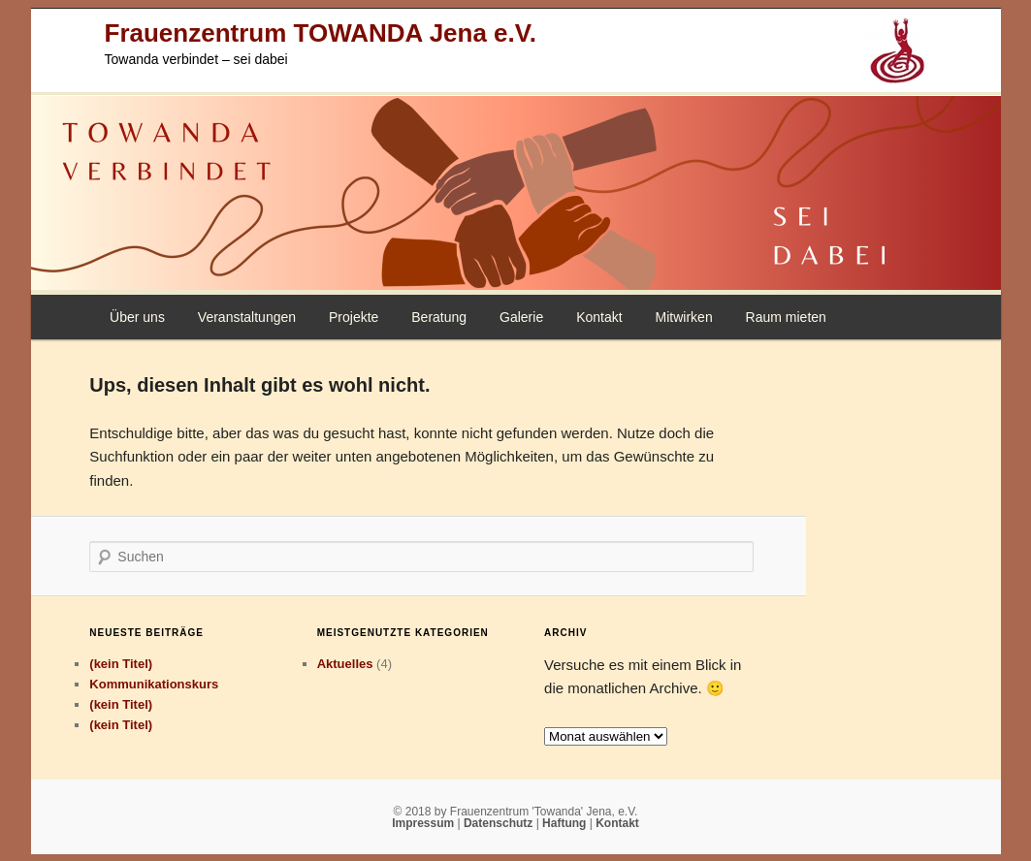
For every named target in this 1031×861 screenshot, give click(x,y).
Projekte (353, 317)
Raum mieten (786, 317)
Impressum (424, 823)
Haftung (566, 823)
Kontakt (599, 317)
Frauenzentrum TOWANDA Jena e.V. (320, 33)
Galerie (521, 317)
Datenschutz (500, 823)
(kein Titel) (120, 663)
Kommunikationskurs (153, 684)
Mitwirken (684, 317)
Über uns (137, 317)
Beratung (439, 317)
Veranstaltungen (247, 317)
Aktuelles (345, 663)
